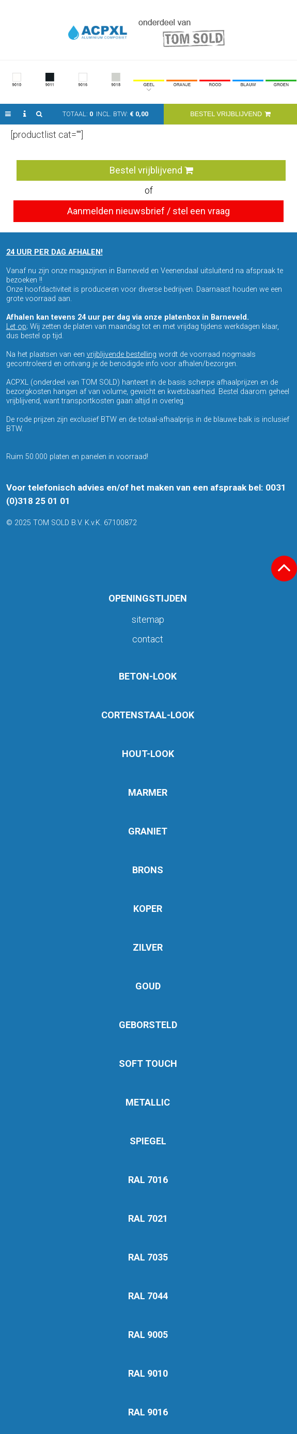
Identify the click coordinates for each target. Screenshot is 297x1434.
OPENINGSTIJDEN (147, 598)
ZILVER (148, 947)
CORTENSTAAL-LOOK (147, 715)
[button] (8, 114)
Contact (147, 639)
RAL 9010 (148, 1373)
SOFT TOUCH (148, 1063)
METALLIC (148, 1102)
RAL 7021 (148, 1218)
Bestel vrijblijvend (151, 170)
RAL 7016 (148, 1179)
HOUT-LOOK (148, 753)
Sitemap (148, 619)
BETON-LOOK (148, 676)
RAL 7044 (148, 1295)
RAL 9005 (148, 1334)
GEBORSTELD (148, 1024)
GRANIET (147, 831)
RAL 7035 (148, 1257)
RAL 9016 (148, 1412)
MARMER (147, 792)
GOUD (148, 986)
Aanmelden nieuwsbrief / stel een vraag (148, 211)
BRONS (147, 869)
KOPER (147, 908)
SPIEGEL (148, 1141)
